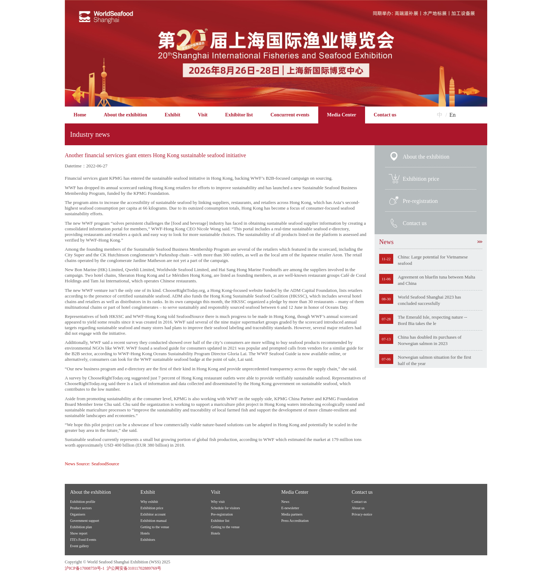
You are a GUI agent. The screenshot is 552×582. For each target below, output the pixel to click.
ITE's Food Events (83, 540)
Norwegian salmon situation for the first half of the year (434, 360)
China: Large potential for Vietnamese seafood (433, 260)
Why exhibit (149, 502)
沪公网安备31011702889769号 (134, 568)
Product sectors (81, 508)
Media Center (341, 114)
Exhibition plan (81, 527)
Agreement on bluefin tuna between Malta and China (436, 280)
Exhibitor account (152, 514)
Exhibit (172, 114)
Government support (84, 521)
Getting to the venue (154, 527)
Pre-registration (420, 201)
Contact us (385, 114)
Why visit (218, 502)
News (430, 242)
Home (80, 114)
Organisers (77, 514)
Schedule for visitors (225, 508)
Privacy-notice (362, 514)
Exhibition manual (153, 521)
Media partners (291, 514)
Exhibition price (421, 179)
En (453, 115)
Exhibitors (147, 540)
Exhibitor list (239, 114)
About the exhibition (125, 114)
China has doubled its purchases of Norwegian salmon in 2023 (430, 340)
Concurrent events (289, 114)
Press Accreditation (294, 521)
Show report (78, 533)
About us (358, 508)
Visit (202, 114)
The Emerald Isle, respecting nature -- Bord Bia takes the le (432, 320)
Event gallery (79, 546)
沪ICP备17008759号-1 (85, 568)
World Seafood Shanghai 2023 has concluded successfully (429, 300)
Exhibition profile (82, 502)
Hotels (145, 533)
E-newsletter (290, 508)
